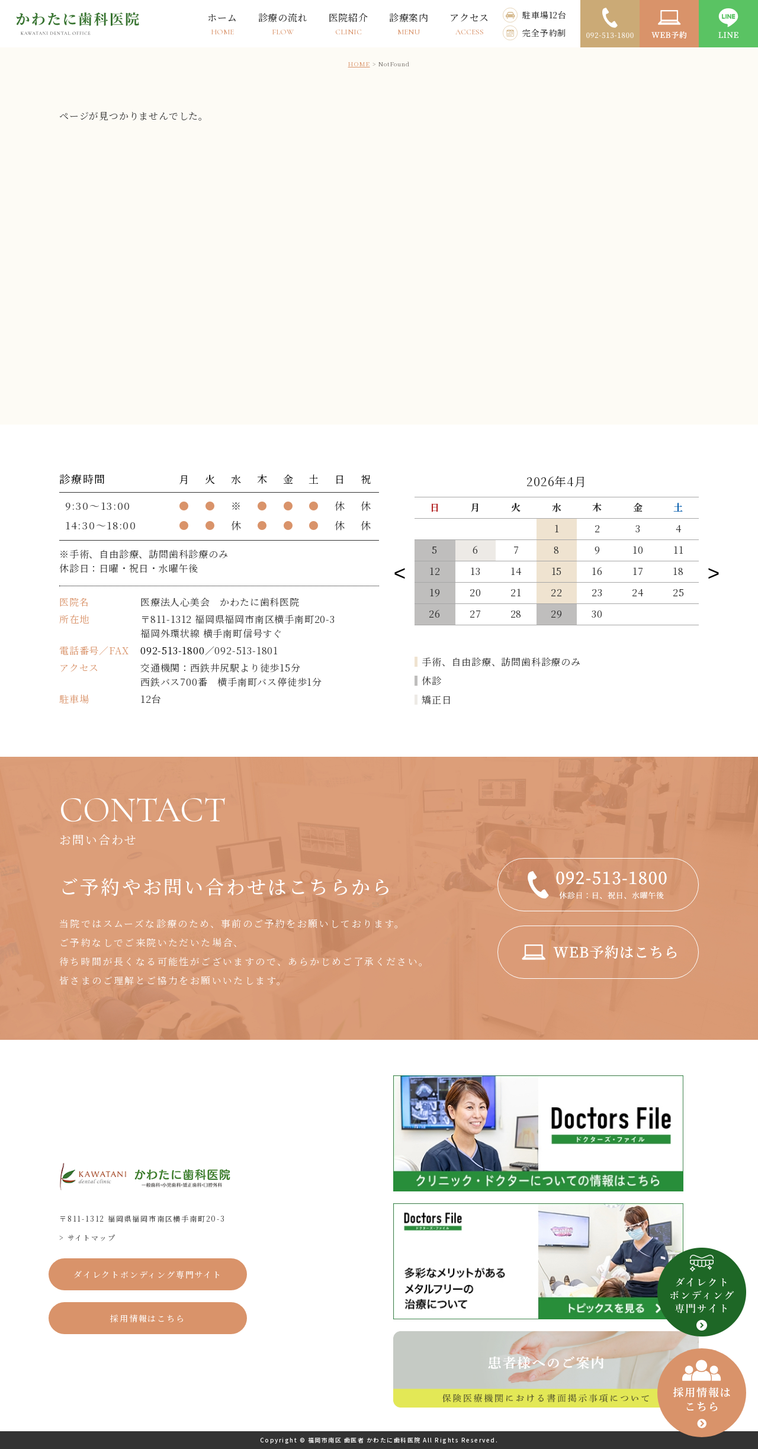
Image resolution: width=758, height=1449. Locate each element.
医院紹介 (348, 24)
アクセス (469, 24)
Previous (400, 570)
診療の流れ (283, 24)
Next (713, 570)
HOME (359, 63)
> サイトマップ (87, 1237)
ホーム (222, 24)
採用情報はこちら (147, 1318)
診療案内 (409, 24)
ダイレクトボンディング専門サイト (147, 1274)
